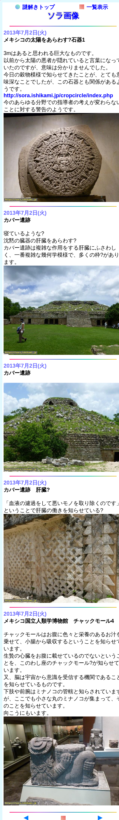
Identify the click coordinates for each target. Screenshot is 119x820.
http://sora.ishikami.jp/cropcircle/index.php (58, 95)
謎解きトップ (35, 7)
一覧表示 (93, 7)
